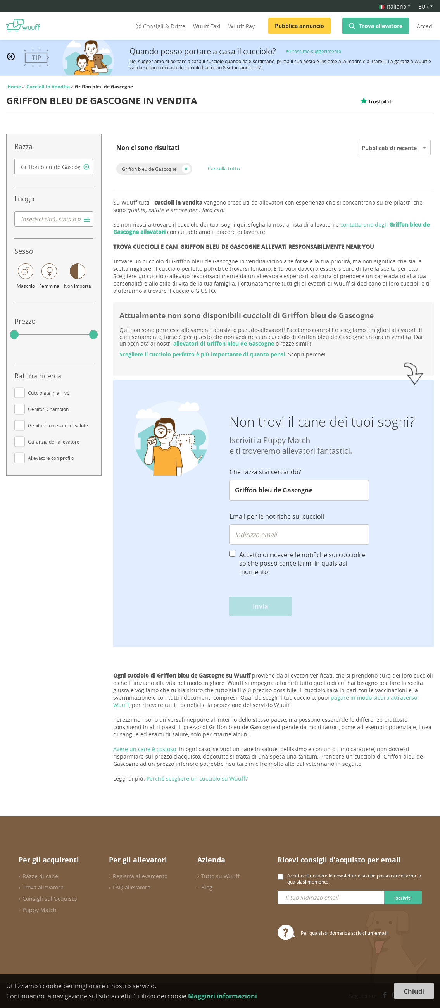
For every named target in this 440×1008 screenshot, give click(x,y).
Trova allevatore (380, 25)
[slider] (14, 334)
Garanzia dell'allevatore (53, 442)
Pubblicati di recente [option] (389, 147)
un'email (377, 933)
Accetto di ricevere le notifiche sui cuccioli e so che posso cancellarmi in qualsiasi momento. (302, 563)
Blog (206, 887)
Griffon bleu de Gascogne (149, 169)
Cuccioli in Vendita (48, 86)
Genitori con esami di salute (58, 425)
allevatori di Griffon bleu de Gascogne (223, 343)
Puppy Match (39, 909)
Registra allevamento (140, 876)
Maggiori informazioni (222, 996)
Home (14, 86)
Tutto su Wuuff (220, 876)
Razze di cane (40, 876)
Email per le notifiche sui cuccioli (276, 516)
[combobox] (53, 166)
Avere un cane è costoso (144, 749)
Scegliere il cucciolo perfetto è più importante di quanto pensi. (202, 354)
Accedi (425, 26)
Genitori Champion (48, 409)
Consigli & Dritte (159, 26)
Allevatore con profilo (51, 458)
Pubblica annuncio (299, 25)
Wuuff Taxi (207, 26)
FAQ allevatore (131, 887)
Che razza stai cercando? (265, 472)
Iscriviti (403, 897)
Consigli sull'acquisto (49, 898)
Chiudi (414, 991)
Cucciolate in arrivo (48, 393)
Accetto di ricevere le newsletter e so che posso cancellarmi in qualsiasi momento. (354, 878)
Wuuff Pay (241, 26)
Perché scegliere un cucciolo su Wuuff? (197, 778)
